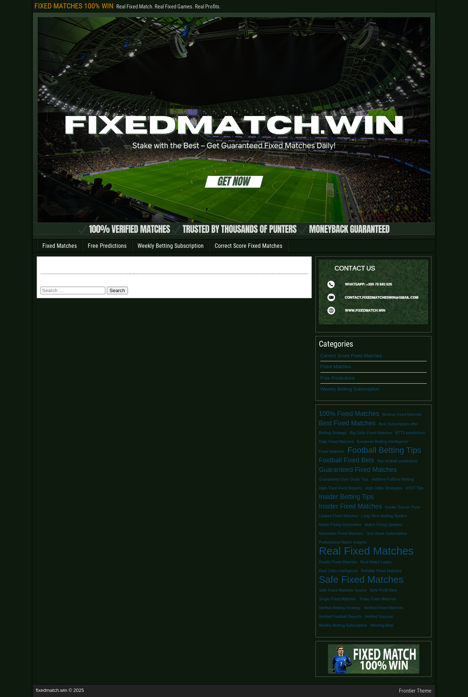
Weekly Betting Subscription (170, 245)
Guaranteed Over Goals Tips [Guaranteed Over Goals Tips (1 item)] (344, 479)
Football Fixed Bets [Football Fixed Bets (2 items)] (346, 460)
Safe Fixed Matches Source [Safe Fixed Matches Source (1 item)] (343, 590)
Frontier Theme (415, 690)
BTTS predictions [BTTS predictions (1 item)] (410, 432)
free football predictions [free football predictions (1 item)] (397, 461)
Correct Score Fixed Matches (248, 245)
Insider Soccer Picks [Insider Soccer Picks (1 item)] (402, 507)
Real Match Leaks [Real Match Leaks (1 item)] (375, 562)
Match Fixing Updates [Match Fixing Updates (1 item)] (383, 524)
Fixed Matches (59, 245)
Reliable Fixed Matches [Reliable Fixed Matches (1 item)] (381, 571)
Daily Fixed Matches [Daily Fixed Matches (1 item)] (336, 441)
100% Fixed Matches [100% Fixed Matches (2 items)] (349, 413)
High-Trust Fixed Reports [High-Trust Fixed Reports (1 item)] (340, 488)
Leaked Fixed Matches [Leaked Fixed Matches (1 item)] (338, 516)
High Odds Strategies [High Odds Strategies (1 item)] (383, 488)
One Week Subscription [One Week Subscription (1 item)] (386, 533)
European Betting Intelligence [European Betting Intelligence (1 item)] (382, 441)
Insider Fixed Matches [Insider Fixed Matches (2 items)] (350, 506)
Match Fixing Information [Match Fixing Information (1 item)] (340, 524)
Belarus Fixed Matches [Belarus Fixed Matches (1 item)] (402, 414)
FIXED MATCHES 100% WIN (73, 5)
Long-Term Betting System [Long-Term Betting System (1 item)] (384, 516)
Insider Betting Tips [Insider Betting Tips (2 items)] (346, 496)
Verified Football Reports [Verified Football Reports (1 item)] (340, 616)
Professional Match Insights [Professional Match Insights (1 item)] (342, 542)
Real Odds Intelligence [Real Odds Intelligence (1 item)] (338, 571)
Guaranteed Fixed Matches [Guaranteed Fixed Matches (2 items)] (358, 469)
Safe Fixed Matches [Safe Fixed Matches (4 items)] (361, 579)
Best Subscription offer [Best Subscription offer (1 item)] (398, 424)
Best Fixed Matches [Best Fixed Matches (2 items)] (347, 423)
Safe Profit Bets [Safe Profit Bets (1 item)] (383, 590)
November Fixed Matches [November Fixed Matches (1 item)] (341, 533)
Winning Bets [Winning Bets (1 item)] (381, 625)
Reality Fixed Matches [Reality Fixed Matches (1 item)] (338, 562)
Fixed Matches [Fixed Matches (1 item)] (331, 451)
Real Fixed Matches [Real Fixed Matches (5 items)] (366, 551)
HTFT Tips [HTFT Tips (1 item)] (414, 488)
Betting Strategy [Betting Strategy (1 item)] (333, 432)
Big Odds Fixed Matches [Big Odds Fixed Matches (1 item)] (371, 432)
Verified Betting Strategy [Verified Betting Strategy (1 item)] (340, 607)
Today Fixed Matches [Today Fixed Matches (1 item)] (377, 599)
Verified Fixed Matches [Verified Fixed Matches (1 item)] (383, 607)
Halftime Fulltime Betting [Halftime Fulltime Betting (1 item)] (392, 479)
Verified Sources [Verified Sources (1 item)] (379, 616)
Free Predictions (107, 245)
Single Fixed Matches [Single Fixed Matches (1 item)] (337, 599)
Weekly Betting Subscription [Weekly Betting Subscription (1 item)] (343, 625)
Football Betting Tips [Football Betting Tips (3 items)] (384, 450)
